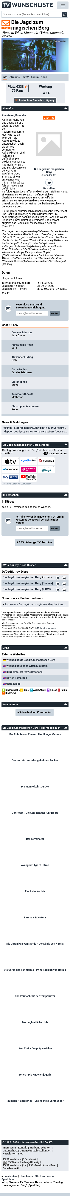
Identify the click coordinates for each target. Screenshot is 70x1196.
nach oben (9, 1176)
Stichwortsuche (44, 1176)
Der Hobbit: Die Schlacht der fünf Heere (35, 812)
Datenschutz (10, 1150)
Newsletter (9, 1153)
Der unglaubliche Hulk (35, 1022)
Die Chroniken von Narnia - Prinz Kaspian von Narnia (35, 969)
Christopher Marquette (25, 406)
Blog (20, 1153)
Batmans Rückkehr (35, 917)
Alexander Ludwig (22, 357)
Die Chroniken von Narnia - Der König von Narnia (35, 943)
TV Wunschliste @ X (14, 1165)
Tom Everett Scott (22, 394)
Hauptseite (26, 1176)
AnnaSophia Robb (22, 344)
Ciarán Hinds (19, 381)
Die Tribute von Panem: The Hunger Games (35, 734)
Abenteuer (8, 115)
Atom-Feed (49, 1165)
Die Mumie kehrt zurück (35, 786)
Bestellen (49, 188)
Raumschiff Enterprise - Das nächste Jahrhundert (35, 1100)
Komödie (20, 115)
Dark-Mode (12, 1168)
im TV (25, 77)
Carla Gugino (19, 369)
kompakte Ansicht (55, 454)
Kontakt (22, 1147)
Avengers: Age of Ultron (35, 865)
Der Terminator (35, 838)
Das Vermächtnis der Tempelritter (35, 996)
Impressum (9, 1147)
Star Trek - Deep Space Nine (35, 1048)
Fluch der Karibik (35, 891)
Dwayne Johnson (22, 332)
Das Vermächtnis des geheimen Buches (35, 760)
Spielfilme (7, 1179)
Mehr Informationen (46, 628)
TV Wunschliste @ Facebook (19, 1159)
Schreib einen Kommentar (35, 712)
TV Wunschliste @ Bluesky (24, 1162)
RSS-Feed (35, 1165)
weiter (55, 313)
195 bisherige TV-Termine (35, 542)
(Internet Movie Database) (24, 671)
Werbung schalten (40, 1147)
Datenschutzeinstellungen (35, 1150)
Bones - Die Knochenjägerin (35, 1074)
